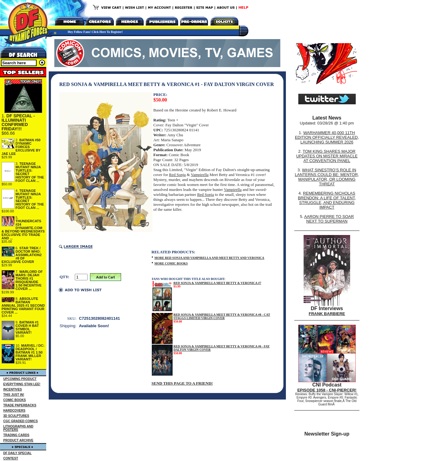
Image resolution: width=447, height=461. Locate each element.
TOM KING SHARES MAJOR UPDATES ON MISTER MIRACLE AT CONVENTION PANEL (327, 156)
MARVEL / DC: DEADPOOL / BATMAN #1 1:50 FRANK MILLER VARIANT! (30, 352)
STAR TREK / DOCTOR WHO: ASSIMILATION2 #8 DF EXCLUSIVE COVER (22, 255)
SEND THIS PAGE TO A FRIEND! (182, 383)
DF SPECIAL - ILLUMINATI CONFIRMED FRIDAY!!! (18, 122)
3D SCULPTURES (16, 416)
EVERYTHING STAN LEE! (21, 384)
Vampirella (200, 174)
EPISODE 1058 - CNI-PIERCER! (327, 390)
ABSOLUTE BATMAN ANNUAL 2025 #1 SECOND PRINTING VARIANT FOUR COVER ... (23, 305)
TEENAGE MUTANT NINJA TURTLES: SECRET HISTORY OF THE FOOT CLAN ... (30, 172)
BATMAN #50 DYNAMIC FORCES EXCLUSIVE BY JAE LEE (21, 147)
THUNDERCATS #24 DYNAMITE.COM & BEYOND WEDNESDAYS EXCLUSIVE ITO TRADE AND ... (23, 229)
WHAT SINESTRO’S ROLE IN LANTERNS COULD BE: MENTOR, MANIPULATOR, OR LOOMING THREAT (327, 177)
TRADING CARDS (16, 435)
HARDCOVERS (14, 410)
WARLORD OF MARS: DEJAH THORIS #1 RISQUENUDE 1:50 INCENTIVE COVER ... (29, 280)
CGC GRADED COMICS (20, 421)
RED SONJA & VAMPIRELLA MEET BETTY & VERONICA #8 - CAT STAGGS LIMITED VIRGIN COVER (222, 316)
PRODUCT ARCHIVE (18, 440)
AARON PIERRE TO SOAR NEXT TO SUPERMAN (329, 219)
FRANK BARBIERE (327, 313)
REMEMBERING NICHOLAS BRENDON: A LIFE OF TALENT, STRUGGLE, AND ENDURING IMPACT (327, 200)
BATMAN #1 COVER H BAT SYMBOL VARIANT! (27, 327)
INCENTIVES (12, 389)
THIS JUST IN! (13, 394)
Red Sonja (177, 174)
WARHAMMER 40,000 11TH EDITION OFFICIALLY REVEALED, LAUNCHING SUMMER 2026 (327, 137)
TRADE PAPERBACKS (20, 405)
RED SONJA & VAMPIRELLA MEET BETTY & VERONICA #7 (217, 283)
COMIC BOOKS (14, 400)
